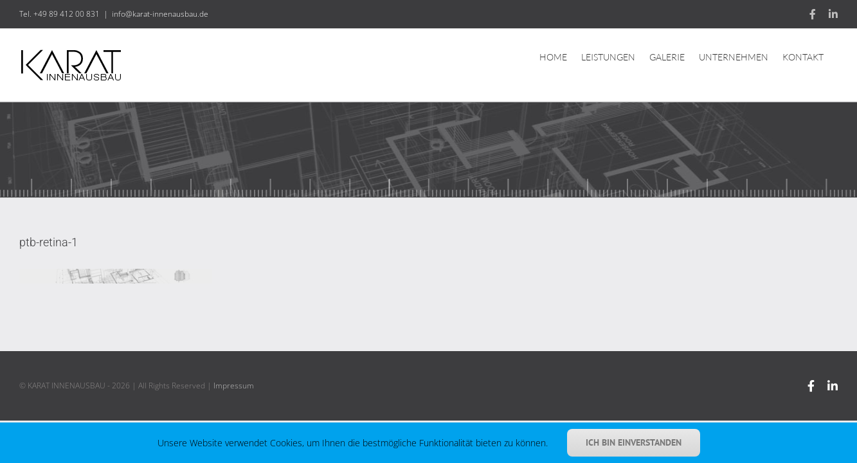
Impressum (233, 385)
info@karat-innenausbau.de (160, 13)
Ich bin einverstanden (633, 442)
